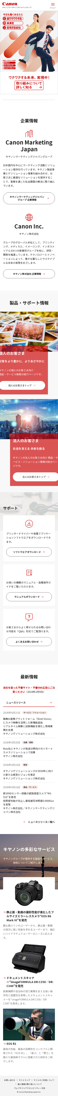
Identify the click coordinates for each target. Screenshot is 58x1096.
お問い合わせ (9, 1080)
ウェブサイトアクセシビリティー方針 (29, 1088)
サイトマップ (24, 1080)
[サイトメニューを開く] (52, 5)
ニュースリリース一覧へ (41, 822)
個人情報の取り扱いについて (30, 1084)
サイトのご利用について (44, 1080)
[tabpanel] (29, 772)
